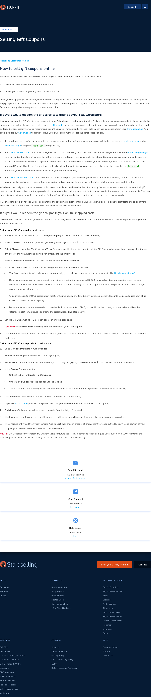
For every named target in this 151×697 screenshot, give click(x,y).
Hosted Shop (57, 599)
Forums (106, 651)
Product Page (57, 595)
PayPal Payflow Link (112, 620)
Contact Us (108, 655)
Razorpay (107, 625)
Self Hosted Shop (59, 604)
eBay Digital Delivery (61, 608)
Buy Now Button (59, 587)
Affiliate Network (8, 676)
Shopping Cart (58, 591)
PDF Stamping (7, 672)
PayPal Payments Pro (113, 591)
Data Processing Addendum (64, 668)
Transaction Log (135, 128)
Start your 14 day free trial (114, 564)
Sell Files (4, 647)
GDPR (54, 664)
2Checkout (108, 608)
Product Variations (9, 684)
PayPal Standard (111, 587)
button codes (21, 403)
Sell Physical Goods (9, 689)
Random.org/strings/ (137, 152)
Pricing (3, 595)
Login (132, 6)
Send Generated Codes (23, 177)
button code (57, 125)
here (75, 536)
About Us (55, 647)
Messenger (75, 507)
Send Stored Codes (21, 152)
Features (4, 591)
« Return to (14, 61)
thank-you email (131, 141)
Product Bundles (7, 680)
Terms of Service (59, 651)
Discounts (4, 668)
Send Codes (24, 132)
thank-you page (13, 145)
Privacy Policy (57, 655)
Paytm (106, 633)
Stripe (106, 595)
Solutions (4, 587)
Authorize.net (109, 604)
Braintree (107, 599)
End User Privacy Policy (62, 659)
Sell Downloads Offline (10, 664)
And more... (5, 693)
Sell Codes (5, 651)
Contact (142, 564)
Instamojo (107, 629)
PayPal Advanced (111, 612)
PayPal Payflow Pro (112, 616)
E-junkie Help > (9, 29)
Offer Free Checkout (9, 659)
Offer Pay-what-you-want (12, 655)
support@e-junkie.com (75, 478)
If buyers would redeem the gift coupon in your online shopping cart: (47, 213)
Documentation (110, 647)
